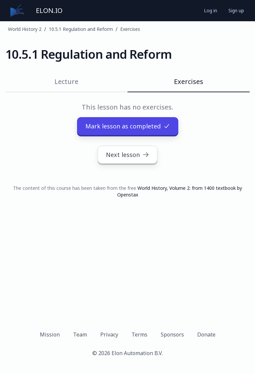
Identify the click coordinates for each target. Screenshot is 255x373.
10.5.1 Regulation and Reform (81, 29)
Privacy (109, 334)
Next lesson (127, 155)
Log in (210, 10)
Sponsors (172, 334)
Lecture (66, 81)
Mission (50, 334)
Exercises (130, 29)
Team (80, 334)
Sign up (236, 10)
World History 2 (25, 29)
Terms (139, 334)
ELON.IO (49, 10)
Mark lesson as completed (127, 126)
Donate (206, 334)
